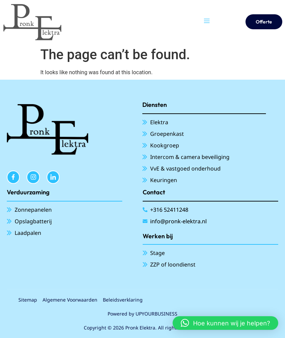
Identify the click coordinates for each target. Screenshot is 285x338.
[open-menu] (206, 22)
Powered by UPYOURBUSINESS (142, 313)
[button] (225, 323)
